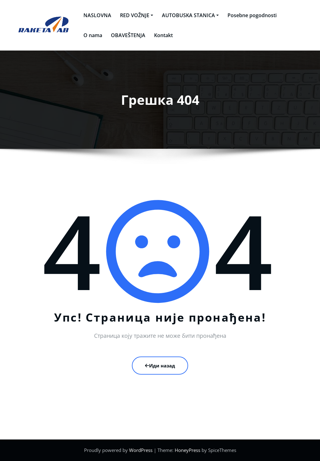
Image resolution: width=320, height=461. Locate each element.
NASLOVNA (94, 15)
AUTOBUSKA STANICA (187, 15)
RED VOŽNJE (133, 15)
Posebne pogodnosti (248, 15)
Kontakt (160, 35)
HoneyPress (187, 450)
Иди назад (160, 365)
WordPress (140, 450)
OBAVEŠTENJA (125, 35)
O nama (89, 35)
